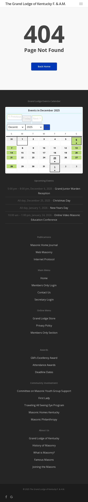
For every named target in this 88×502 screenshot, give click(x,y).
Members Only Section (44, 332)
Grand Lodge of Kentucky (44, 438)
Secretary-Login (44, 299)
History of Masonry (44, 445)
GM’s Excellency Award (44, 358)
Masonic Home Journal (44, 245)
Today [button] (26, 118)
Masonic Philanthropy (44, 419)
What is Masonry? (44, 452)
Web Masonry (44, 252)
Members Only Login (44, 285)
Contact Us (44, 292)
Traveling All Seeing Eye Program (44, 405)
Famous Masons (44, 459)
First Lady (44, 398)
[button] (81, 3)
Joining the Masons (44, 467)
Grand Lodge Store (44, 318)
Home (44, 278)
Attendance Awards (44, 365)
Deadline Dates (44, 372)
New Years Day (59, 208)
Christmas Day (61, 200)
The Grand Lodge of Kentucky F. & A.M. (35, 3)
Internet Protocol (44, 259)
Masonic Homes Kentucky (44, 412)
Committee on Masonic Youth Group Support (44, 391)
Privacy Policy (44, 325)
